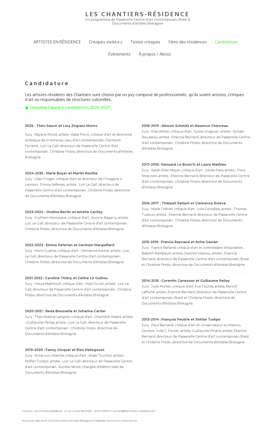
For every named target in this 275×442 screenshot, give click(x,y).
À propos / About (155, 54)
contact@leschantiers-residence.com (134, 410)
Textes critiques (145, 41)
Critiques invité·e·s (105, 41)
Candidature (226, 41)
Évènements (119, 54)
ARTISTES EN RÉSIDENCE (57, 41)
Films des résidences (187, 41)
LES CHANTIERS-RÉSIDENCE (137, 14)
